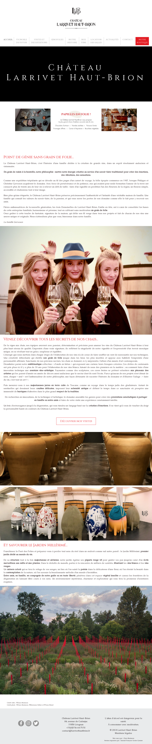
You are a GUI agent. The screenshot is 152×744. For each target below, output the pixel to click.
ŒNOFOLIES (57, 39)
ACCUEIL (8, 39)
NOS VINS (83, 41)
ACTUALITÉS (112, 39)
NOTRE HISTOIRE (72, 41)
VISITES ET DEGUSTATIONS (39, 41)
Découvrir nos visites (76, 421)
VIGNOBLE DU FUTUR (21, 41)
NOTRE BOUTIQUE (142, 41)
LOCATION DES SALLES (96, 41)
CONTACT (127, 39)
